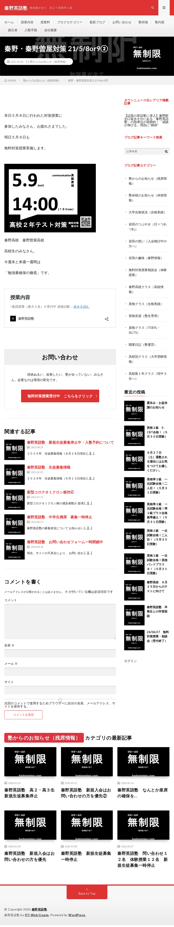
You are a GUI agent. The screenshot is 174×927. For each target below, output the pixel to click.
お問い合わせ (121, 22)
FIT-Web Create (37, 917)
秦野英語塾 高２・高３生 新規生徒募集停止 (30, 794)
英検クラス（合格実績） (146, 302)
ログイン (130, 658)
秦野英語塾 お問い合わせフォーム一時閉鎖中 (65, 543)
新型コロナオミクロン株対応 (50, 493)
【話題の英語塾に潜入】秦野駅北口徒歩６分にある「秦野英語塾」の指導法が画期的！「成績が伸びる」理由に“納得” (146, 121)
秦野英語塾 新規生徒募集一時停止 (86, 858)
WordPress (77, 917)
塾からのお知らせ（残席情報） (49, 63)
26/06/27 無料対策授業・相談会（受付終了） (158, 633)
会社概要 (50, 31)
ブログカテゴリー (69, 22)
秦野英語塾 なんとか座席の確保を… (142, 794)
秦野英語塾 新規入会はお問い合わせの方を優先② (86, 794)
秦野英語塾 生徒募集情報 (48, 468)
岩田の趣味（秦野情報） (146, 258)
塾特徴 (143, 22)
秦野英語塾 (39, 911)
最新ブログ (97, 22)
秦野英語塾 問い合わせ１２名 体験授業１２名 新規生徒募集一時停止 (142, 861)
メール (11, 665)
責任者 (12, 31)
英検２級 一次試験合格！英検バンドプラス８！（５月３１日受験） (157, 561)
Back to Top (87, 895)
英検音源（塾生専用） (144, 314)
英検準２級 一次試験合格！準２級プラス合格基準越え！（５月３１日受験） (157, 509)
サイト (9, 683)
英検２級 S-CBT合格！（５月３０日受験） (157, 429)
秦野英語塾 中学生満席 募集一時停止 (59, 518)
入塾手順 (30, 31)
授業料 (45, 22)
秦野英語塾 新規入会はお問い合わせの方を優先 (29, 858)
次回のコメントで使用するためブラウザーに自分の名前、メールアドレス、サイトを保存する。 (59, 706)
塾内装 (159, 22)
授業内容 (27, 22)
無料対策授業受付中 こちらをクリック (60, 397)
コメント (10, 601)
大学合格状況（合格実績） (148, 213)
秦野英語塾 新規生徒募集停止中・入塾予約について (70, 443)
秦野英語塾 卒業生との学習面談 (157, 608)
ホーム (9, 22)
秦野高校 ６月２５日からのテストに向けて (157, 583)
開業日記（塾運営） (143, 342)
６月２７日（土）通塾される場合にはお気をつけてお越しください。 (157, 458)
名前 (9, 646)
